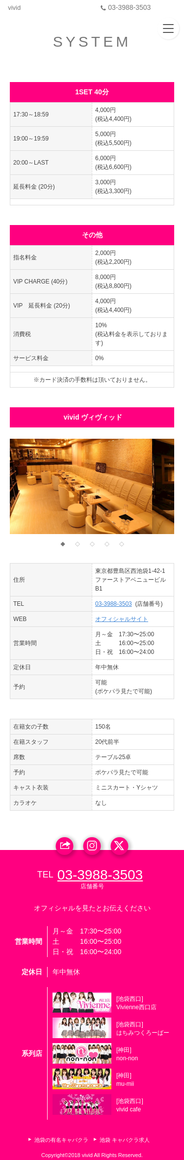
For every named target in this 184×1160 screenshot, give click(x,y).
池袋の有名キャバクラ (61, 1140)
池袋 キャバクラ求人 (125, 1140)
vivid (15, 7)
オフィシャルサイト (121, 619)
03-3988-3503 (148, 7)
